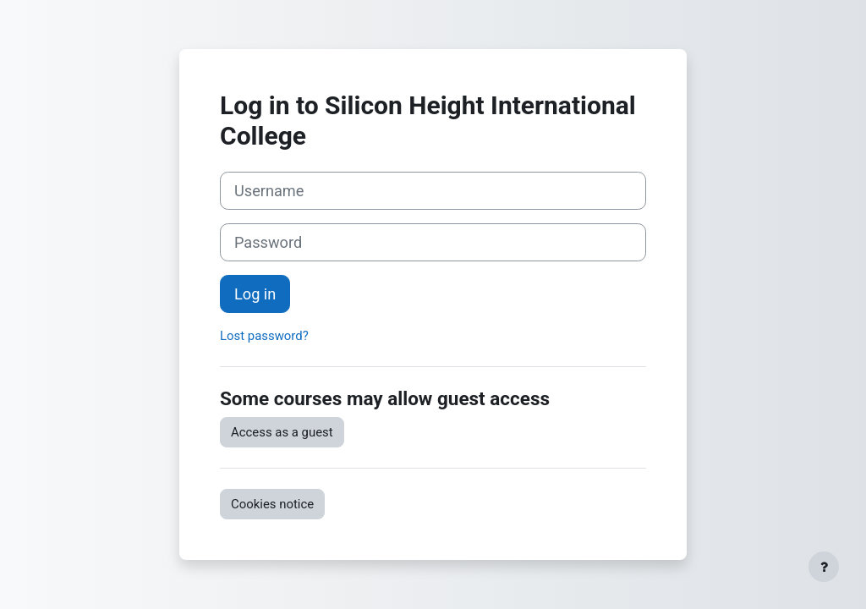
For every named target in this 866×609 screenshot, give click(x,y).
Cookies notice (272, 504)
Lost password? (264, 335)
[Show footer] (823, 566)
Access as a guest (282, 432)
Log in (255, 294)
